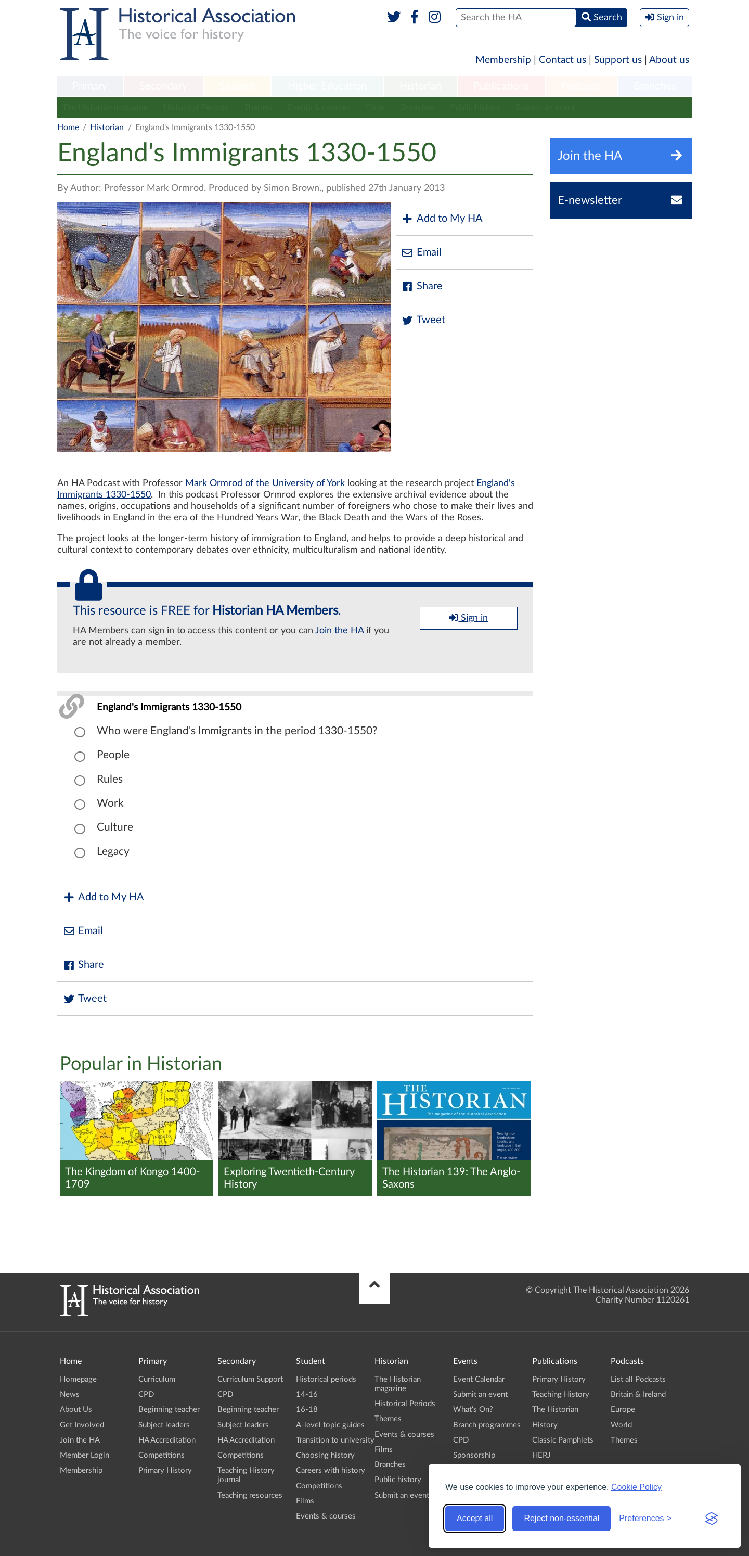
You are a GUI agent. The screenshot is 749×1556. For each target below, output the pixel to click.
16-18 (307, 1409)
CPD (146, 1394)
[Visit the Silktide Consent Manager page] (711, 1518)
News (70, 1394)
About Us (76, 1409)
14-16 (307, 1394)
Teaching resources (249, 1495)
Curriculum (156, 1379)
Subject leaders (164, 1425)
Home (68, 127)
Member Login (84, 1455)
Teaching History (560, 1394)
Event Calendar (479, 1379)
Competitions (161, 1455)
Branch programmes (487, 1425)
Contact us (562, 60)
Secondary (163, 86)
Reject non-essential (561, 1518)
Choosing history (325, 1455)
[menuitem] (90, 86)
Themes (258, 107)
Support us (618, 60)
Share (422, 286)
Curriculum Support (250, 1379)
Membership (503, 60)
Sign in (468, 618)
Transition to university (335, 1440)
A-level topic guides (330, 1425)
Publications (501, 86)
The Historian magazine (105, 107)
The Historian (555, 1409)
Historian (420, 86)
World (621, 1425)
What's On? (473, 1409)
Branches (655, 86)
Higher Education (327, 86)
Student (237, 86)
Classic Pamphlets (562, 1440)
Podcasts (581, 86)
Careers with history (330, 1470)
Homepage (78, 1379)
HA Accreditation (167, 1440)
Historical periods (326, 1379)
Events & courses (319, 107)
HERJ (541, 1455)
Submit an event (545, 107)
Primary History (165, 1470)
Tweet (423, 320)
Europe (623, 1409)
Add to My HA (442, 218)
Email (421, 252)
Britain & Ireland (638, 1394)
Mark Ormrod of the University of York (265, 483)
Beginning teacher (169, 1409)
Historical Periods (195, 107)
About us (669, 60)
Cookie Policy (636, 1487)
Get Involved (82, 1425)
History (545, 1425)
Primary (89, 86)
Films (375, 107)
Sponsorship (474, 1455)
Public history (475, 107)
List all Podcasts (638, 1379)
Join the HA (339, 630)
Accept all (475, 1518)
